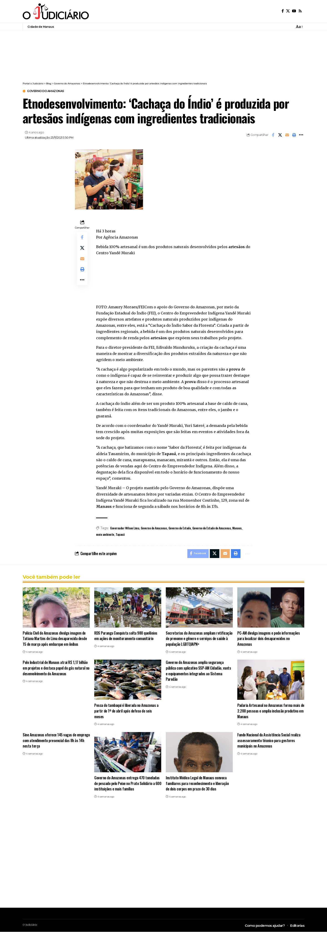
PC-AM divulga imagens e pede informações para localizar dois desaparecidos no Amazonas (268, 638)
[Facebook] (282, 11)
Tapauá (120, 534)
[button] (299, 27)
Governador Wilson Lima (124, 528)
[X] (288, 11)
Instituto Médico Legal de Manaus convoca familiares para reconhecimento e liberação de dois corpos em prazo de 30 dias (197, 783)
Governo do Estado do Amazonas (211, 528)
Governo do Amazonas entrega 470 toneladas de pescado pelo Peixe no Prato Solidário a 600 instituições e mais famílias (127, 783)
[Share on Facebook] (273, 135)
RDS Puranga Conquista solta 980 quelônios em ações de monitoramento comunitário (125, 636)
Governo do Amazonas (46, 91)
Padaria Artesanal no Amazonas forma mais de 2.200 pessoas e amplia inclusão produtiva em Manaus (270, 711)
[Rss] (300, 11)
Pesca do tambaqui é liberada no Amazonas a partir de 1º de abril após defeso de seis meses (126, 711)
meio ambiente (105, 534)
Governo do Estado (179, 528)
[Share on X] (280, 135)
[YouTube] (294, 11)
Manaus (237, 528)
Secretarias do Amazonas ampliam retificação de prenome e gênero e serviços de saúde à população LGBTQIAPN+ (199, 638)
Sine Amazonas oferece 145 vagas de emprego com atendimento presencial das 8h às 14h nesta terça (56, 740)
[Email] (287, 135)
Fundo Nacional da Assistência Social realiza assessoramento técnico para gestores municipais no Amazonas (268, 740)
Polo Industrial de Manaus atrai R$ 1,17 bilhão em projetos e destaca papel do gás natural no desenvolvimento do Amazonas (56, 668)
